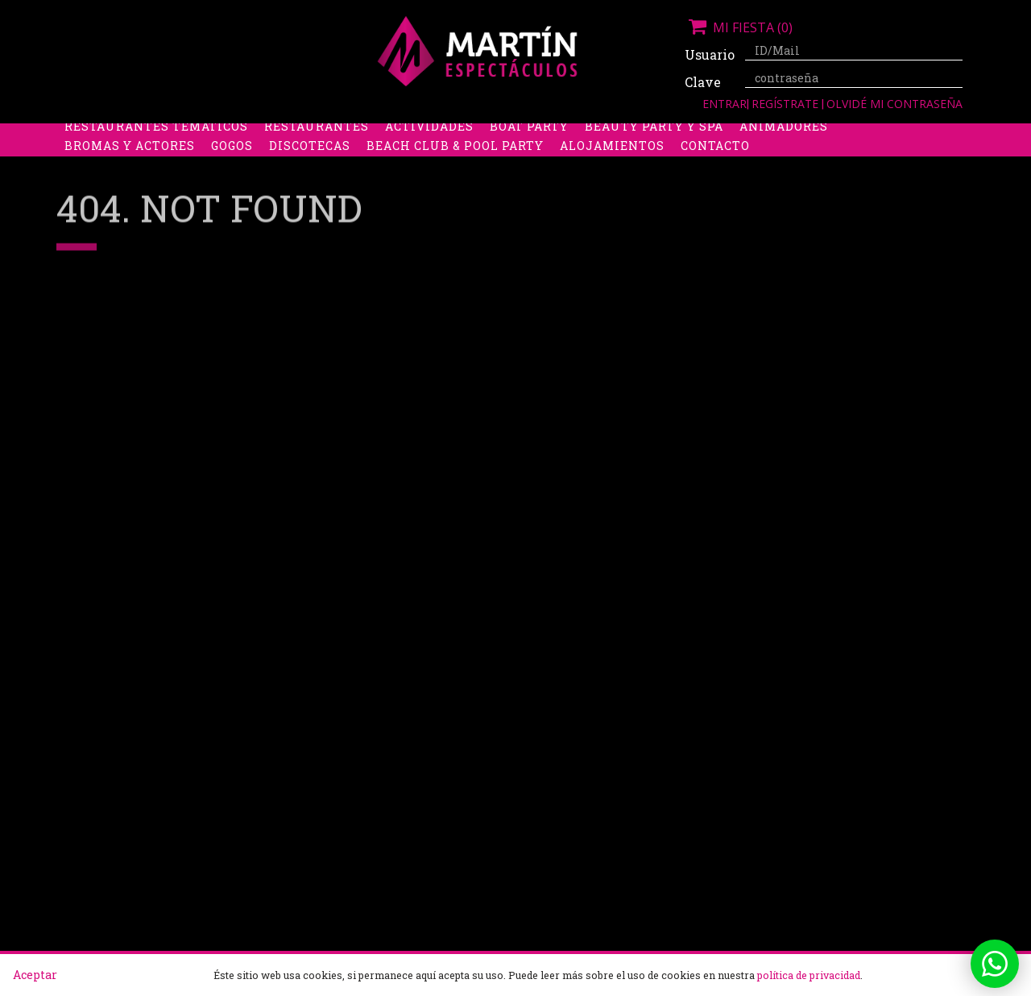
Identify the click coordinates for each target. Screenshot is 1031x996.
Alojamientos (612, 173)
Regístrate (787, 103)
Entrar (724, 103)
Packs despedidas (487, 134)
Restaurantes (316, 153)
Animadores (783, 153)
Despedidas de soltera (146, 134)
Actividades (429, 153)
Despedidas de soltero (326, 134)
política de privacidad (808, 975)
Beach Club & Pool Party (455, 173)
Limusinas (820, 134)
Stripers (599, 134)
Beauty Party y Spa (654, 153)
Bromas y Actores (129, 173)
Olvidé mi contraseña (894, 103)
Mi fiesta (739, 27)
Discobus (732, 134)
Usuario (709, 54)
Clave (703, 81)
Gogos (232, 173)
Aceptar (35, 974)
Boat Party (529, 153)
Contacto (715, 173)
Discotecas (309, 173)
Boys (665, 134)
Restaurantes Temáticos (156, 153)
